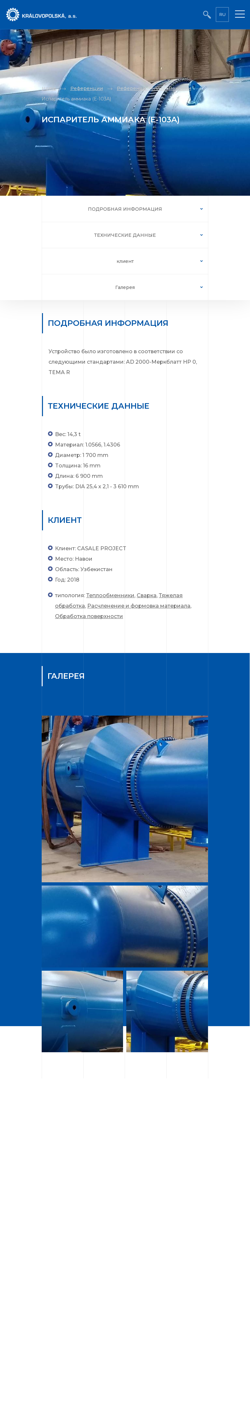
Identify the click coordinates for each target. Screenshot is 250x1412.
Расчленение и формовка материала (138, 606)
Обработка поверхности (89, 616)
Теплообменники (110, 595)
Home (49, 88)
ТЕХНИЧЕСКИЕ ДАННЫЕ (125, 235)
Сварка (147, 595)
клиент (125, 261)
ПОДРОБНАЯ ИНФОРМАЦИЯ (125, 209)
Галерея (125, 287)
